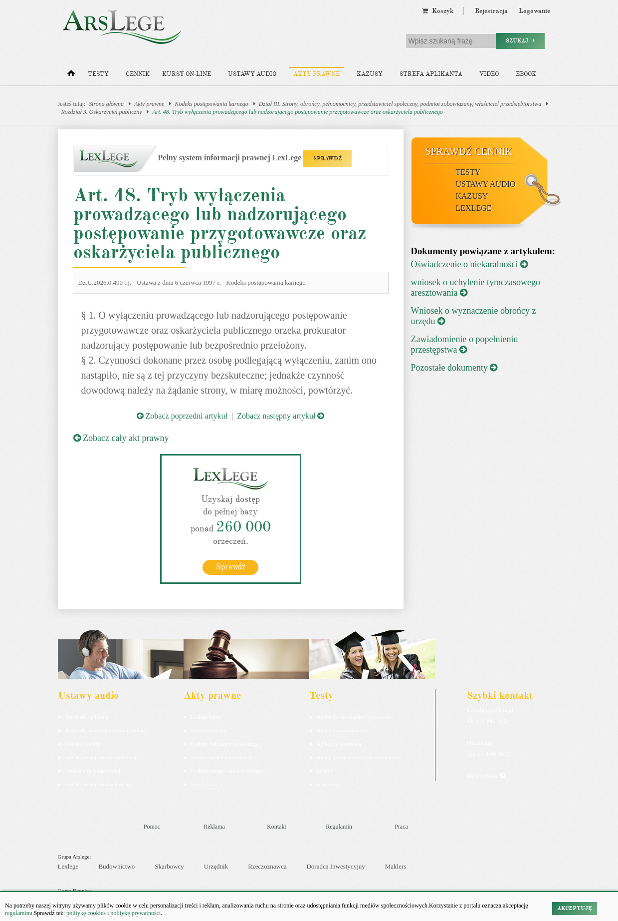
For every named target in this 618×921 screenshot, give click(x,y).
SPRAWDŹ (327, 158)
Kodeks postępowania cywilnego (101, 757)
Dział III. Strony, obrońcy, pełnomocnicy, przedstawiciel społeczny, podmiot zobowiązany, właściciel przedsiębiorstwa (400, 103)
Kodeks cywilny (83, 744)
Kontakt (276, 826)
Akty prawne (316, 74)
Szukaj (520, 40)
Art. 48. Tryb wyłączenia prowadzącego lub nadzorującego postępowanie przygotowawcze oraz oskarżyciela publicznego (297, 111)
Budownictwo (116, 866)
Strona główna (106, 103)
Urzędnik (216, 866)
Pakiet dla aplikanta (87, 717)
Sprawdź (230, 567)
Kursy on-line (186, 74)
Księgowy (328, 784)
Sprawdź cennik (469, 151)
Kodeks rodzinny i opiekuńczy (224, 744)
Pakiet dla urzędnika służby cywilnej (105, 730)
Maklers (396, 866)
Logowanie (534, 11)
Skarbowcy (169, 866)
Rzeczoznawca (267, 866)
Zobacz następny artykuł (280, 416)
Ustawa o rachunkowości (93, 771)
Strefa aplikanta (431, 74)
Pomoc (152, 826)
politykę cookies (86, 913)
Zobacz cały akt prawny (121, 438)
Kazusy (370, 74)
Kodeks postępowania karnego (211, 103)
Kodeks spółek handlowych (221, 757)
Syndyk (325, 771)
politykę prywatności (135, 913)
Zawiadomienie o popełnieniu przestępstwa (464, 344)
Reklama (214, 826)
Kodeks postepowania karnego (99, 784)
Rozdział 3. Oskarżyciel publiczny (101, 111)
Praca (401, 826)
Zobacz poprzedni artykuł (182, 416)
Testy (98, 74)
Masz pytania (486, 775)
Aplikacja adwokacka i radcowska (354, 717)
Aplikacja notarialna (339, 744)
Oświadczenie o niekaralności (469, 264)
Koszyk (437, 11)
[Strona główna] (71, 75)
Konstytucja (204, 784)
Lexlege (68, 866)
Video (489, 74)
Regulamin (339, 826)
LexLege (474, 208)
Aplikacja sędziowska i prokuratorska (358, 757)
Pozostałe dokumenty (454, 368)
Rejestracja (491, 11)
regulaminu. (19, 913)
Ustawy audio (252, 74)
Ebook (526, 74)
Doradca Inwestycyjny (335, 866)
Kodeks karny (206, 717)
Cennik (138, 74)
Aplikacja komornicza (341, 730)
